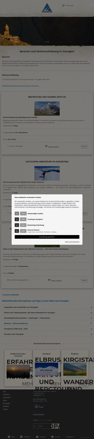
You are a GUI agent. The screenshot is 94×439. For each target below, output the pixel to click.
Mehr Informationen (72, 242)
